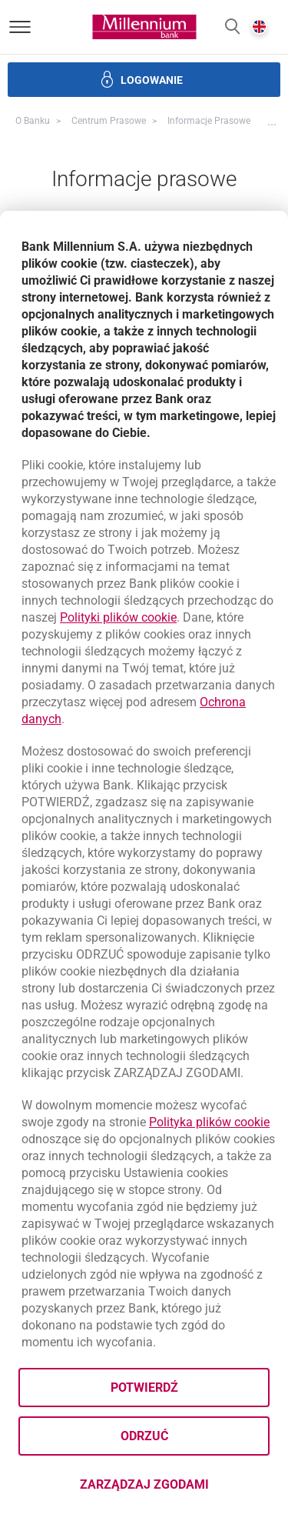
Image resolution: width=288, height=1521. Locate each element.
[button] (232, 27)
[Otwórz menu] (20, 27)
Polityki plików (118, 617)
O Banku (32, 120)
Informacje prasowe (208, 120)
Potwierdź (144, 1387)
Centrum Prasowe (108, 120)
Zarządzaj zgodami (175, 1489)
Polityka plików (209, 1122)
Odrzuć (144, 1436)
